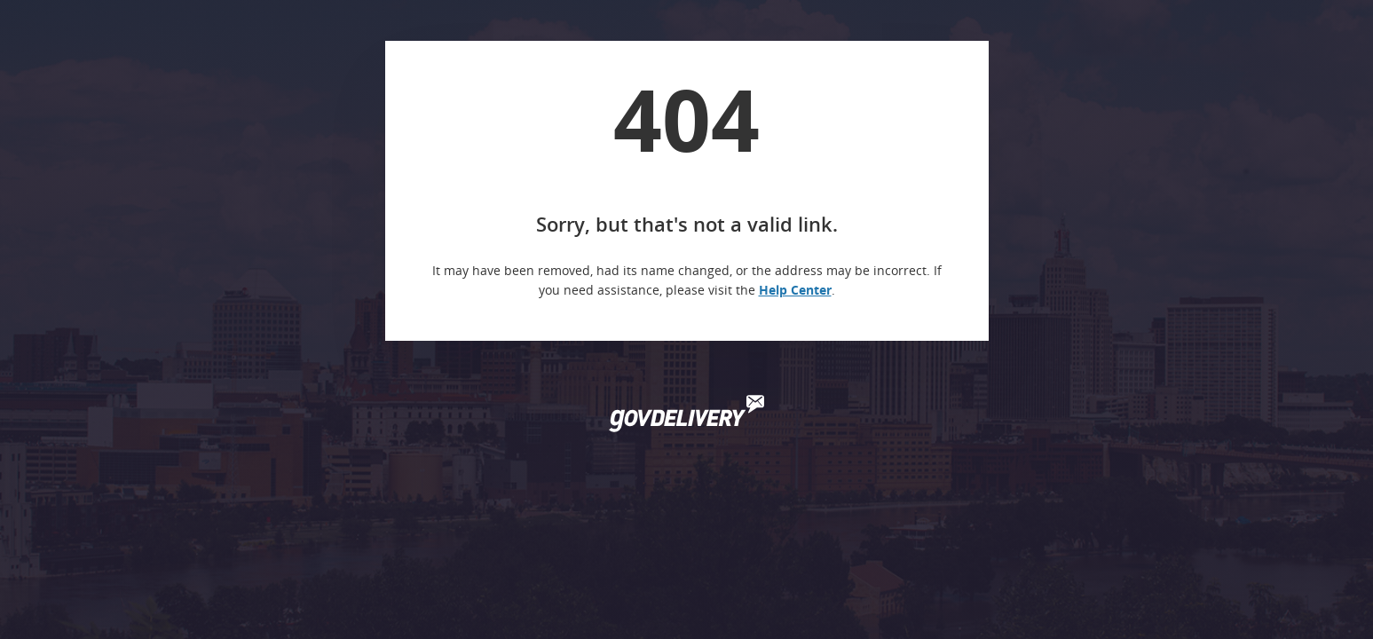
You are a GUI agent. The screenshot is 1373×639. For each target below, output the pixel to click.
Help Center (795, 289)
